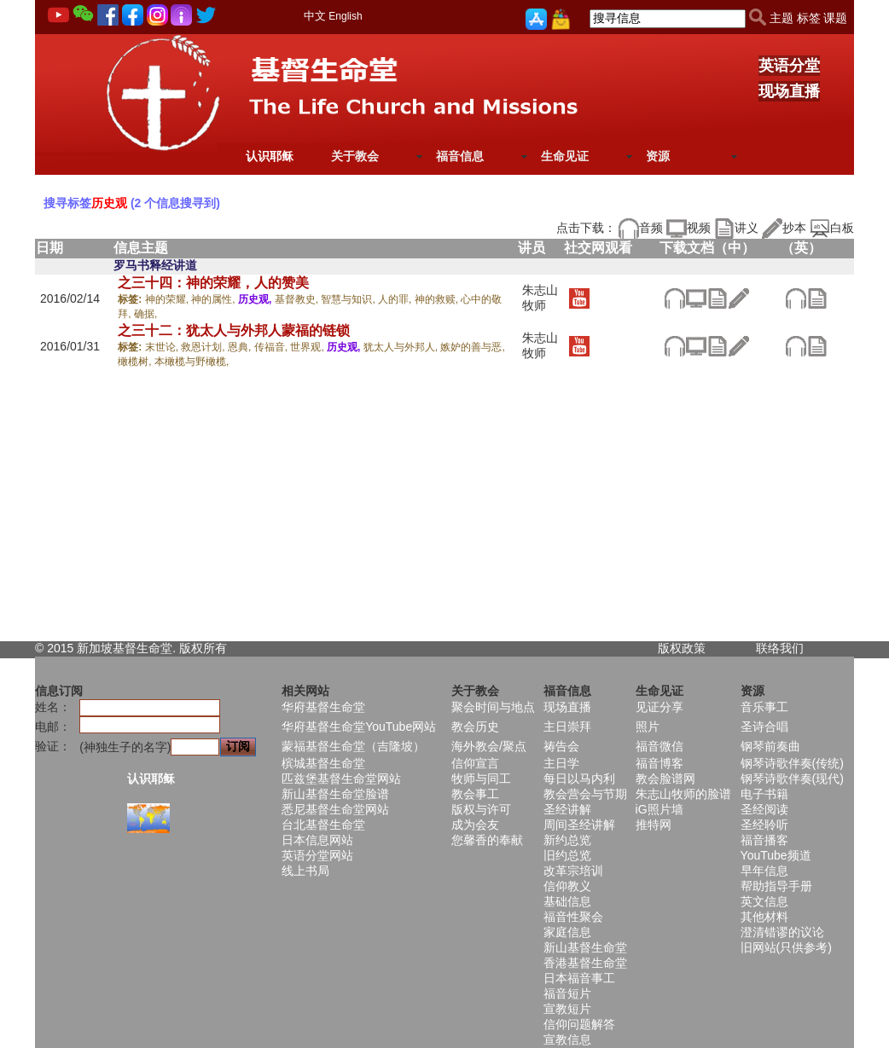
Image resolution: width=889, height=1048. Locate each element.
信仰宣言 (475, 763)
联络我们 (780, 648)
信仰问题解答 (579, 1024)
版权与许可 (481, 809)
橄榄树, (136, 362)
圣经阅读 (764, 809)
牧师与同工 (481, 778)
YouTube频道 (776, 855)
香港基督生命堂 (585, 963)
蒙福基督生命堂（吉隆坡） (353, 746)
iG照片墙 (659, 809)
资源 (658, 156)
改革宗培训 (573, 870)
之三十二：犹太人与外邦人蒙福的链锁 (234, 330)
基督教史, (298, 299)
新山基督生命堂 (585, 947)
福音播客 (764, 840)
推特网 (653, 824)
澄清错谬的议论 (782, 932)
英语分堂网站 (317, 855)
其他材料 (764, 917)
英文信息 (764, 901)
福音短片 (567, 993)
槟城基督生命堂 (323, 763)
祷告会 (561, 746)
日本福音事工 (579, 978)
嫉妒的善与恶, (472, 347)
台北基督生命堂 (323, 824)
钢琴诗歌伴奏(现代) (792, 778)
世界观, (308, 347)
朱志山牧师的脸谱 (683, 794)
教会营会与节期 (585, 794)
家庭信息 (567, 932)
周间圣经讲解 (579, 824)
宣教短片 (567, 1009)
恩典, (241, 347)
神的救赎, (438, 299)
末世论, (163, 347)
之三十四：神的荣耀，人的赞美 (213, 282)
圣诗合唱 (764, 726)
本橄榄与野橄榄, (191, 362)
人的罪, (396, 299)
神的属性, (214, 299)
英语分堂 (789, 65)
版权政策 (682, 648)
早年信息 (764, 870)
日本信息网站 (317, 840)
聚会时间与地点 (493, 707)
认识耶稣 (269, 156)
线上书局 (305, 870)
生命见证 (565, 156)
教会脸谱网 (665, 778)
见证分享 (659, 707)
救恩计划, (204, 347)
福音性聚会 (573, 917)
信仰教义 (567, 886)
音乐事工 (764, 707)
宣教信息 (567, 1039)
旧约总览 (567, 855)
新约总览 (567, 840)
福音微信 (659, 746)
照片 (647, 726)
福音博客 (659, 763)
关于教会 (355, 156)
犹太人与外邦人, (402, 347)
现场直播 (789, 91)
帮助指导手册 (776, 886)
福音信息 (460, 156)
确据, (145, 314)
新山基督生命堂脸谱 (335, 794)
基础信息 (567, 901)
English (345, 16)
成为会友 (475, 824)
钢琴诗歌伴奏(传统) (792, 763)
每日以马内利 (579, 778)
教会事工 (475, 794)
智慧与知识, (349, 299)
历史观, (256, 299)
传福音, (272, 347)
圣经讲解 (567, 809)
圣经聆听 (764, 824)
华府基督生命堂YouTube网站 (359, 726)
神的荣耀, (168, 299)
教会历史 (475, 726)
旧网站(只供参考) (786, 947)
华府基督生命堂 (323, 707)
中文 (315, 15)
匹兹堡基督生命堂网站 (341, 778)
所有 (215, 648)
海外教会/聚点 (488, 746)
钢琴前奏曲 (770, 746)
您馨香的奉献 (487, 840)
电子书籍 (764, 794)
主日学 (561, 763)
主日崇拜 (567, 726)
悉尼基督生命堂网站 (335, 809)
